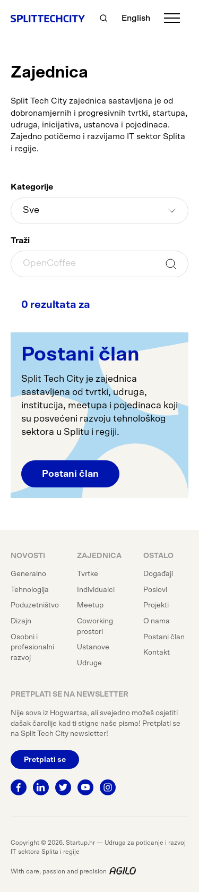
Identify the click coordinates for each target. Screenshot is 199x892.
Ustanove (93, 647)
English (136, 18)
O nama (156, 621)
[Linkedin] (41, 787)
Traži (20, 240)
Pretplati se (45, 760)
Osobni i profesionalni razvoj (32, 647)
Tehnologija (30, 590)
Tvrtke (87, 574)
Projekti (156, 605)
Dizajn (21, 621)
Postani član (70, 474)
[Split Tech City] (48, 18)
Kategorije (32, 187)
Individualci (96, 590)
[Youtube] (85, 787)
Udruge (89, 663)
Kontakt (156, 652)
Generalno (28, 574)
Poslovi (155, 590)
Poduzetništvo (35, 605)
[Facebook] (19, 787)
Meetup (90, 605)
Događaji (158, 574)
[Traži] (103, 18)
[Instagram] (108, 787)
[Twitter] (63, 787)
